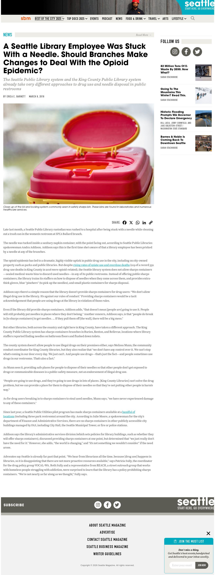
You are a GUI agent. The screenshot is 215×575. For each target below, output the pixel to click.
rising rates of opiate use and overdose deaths (101, 265)
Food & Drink (134, 19)
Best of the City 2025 (48, 19)
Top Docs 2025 (75, 19)
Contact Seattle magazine (107, 539)
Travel (152, 19)
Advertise (107, 532)
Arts (165, 19)
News (119, 19)
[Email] (182, 565)
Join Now (202, 565)
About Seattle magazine (107, 525)
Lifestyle (178, 19)
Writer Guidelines (107, 554)
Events (94, 19)
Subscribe (14, 505)
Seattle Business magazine (107, 546)
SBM (25, 18)
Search (193, 18)
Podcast (107, 19)
